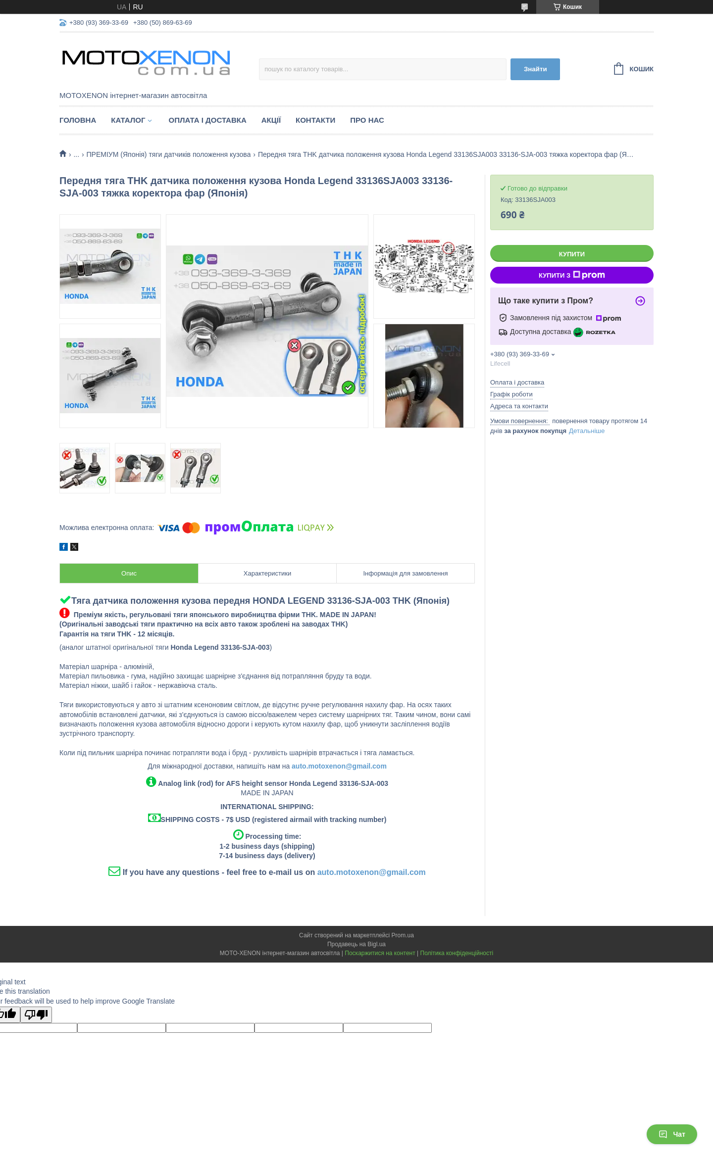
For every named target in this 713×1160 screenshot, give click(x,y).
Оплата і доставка (207, 120)
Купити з (572, 275)
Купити (572, 254)
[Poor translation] (36, 1015)
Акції (271, 120)
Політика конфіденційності (457, 953)
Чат (672, 1134)
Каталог (128, 120)
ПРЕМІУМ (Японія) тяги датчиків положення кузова (169, 154)
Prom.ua (403, 935)
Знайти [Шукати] (535, 69)
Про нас (367, 120)
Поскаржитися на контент (380, 953)
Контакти (315, 120)
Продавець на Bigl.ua (356, 944)
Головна (77, 120)
